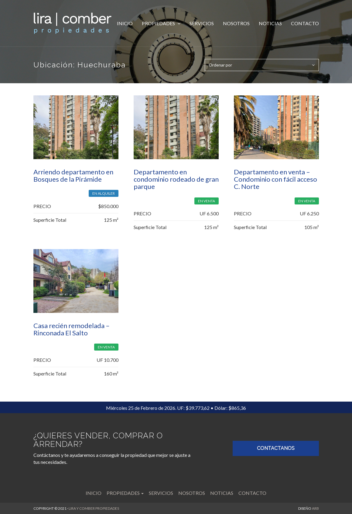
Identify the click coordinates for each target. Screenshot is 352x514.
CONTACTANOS (276, 448)
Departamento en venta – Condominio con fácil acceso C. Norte (275, 179)
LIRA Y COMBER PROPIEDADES (94, 508)
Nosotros (236, 23)
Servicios (202, 23)
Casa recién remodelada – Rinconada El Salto (71, 329)
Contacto (305, 23)
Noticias (270, 23)
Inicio (125, 23)
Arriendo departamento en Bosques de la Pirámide (73, 175)
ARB (315, 508)
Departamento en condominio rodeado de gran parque (176, 179)
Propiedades (159, 23)
